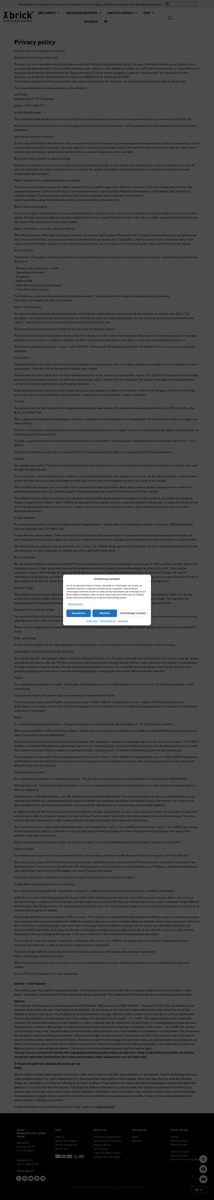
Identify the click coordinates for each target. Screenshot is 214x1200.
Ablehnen (104, 613)
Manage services (75, 604)
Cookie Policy (92, 621)
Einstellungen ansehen (133, 613)
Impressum (123, 621)
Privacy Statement (108, 621)
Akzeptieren (78, 613)
